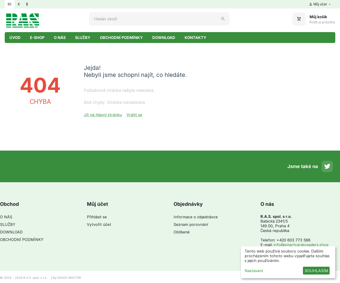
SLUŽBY (82, 37)
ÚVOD (15, 37)
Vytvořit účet (99, 224)
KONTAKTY (195, 37)
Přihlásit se (97, 217)
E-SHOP (37, 37)
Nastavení (254, 270)
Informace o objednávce (196, 217)
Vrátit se (134, 114)
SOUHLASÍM (316, 270)
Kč (10, 4)
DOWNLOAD (163, 37)
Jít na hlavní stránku (103, 114)
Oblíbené (182, 232)
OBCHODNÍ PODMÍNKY (121, 37)
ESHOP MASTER (69, 277)
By (55, 277)
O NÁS (60, 37)
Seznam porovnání (191, 224)
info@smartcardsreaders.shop (301, 244)
